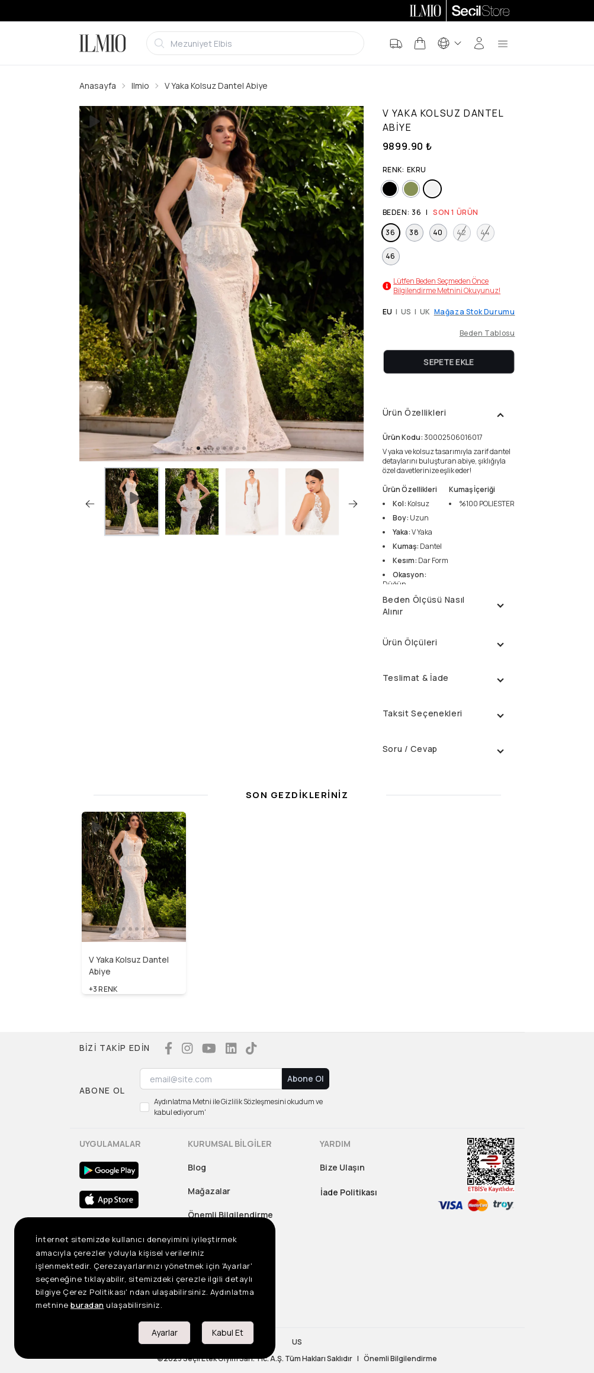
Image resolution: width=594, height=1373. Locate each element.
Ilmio (140, 85)
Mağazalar (209, 1191)
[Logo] (102, 43)
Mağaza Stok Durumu (474, 312)
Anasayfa (97, 85)
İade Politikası (348, 1192)
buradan (87, 1305)
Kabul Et (227, 1332)
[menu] (503, 43)
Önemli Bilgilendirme (230, 1214)
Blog (197, 1167)
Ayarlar (165, 1332)
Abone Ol (305, 1078)
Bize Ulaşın (342, 1167)
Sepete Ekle (448, 361)
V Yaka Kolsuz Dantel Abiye (216, 85)
